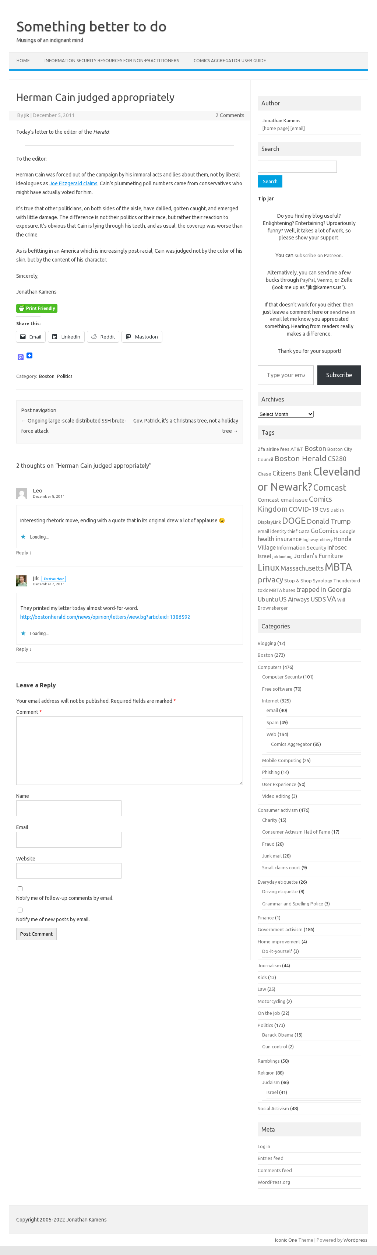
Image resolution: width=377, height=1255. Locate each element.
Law (262, 989)
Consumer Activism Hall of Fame (296, 831)
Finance (266, 917)
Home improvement (279, 941)
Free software (277, 688)
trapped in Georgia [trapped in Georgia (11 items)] (323, 589)
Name (22, 796)
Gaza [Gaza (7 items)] (304, 531)
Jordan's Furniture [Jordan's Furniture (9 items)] (318, 556)
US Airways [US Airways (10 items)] (294, 599)
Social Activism (273, 1108)
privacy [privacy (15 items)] (270, 579)
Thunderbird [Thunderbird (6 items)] (346, 580)
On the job (269, 1013)
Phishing (271, 772)
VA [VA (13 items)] (331, 599)
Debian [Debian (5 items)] (337, 510)
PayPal (307, 280)
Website (25, 859)
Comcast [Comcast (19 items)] (329, 487)
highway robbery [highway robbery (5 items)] (317, 539)
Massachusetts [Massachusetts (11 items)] (302, 568)
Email (22, 827)
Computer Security (282, 676)
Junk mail (272, 855)
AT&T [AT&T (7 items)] (296, 449)
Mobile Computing (282, 760)
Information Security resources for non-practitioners (112, 60)
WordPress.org (274, 1182)
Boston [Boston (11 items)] (315, 448)
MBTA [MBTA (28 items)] (338, 566)
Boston (46, 376)
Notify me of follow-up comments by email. (64, 898)
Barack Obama (277, 1034)
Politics (65, 376)
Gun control (274, 1046)
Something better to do (92, 26)
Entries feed (270, 1158)
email (272, 710)
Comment (29, 712)
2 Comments (230, 115)
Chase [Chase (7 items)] (264, 474)
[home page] (276, 128)
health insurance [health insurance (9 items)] (280, 539)
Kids (262, 977)
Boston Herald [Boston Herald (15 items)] (300, 458)
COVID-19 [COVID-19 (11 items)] (303, 509)
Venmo (324, 280)
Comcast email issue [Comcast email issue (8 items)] (283, 500)
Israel (272, 1092)
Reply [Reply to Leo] (22, 552)
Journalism (269, 965)
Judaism (271, 1082)
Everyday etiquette (278, 881)
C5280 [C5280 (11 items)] (337, 458)
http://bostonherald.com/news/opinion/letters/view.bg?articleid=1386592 (105, 617)
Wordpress (355, 1239)
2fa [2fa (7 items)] (261, 449)
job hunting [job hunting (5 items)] (282, 556)
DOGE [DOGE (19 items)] (294, 520)
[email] (297, 128)
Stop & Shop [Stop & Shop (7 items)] (298, 580)
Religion (266, 1072)
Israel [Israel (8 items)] (264, 556)
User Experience (279, 784)
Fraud (268, 843)
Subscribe (339, 375)
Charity (269, 820)
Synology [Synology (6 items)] (322, 580)
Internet (270, 700)
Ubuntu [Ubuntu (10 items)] (268, 599)
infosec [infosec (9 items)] (337, 547)
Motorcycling (271, 1001)
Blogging (267, 643)
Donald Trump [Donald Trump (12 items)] (329, 521)
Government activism (280, 929)
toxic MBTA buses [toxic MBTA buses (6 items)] (276, 590)
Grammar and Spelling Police (292, 903)
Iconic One (286, 1239)
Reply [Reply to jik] (22, 649)
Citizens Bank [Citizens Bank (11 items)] (292, 473)
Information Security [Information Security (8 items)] (301, 547)
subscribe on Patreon (318, 255)
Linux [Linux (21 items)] (268, 567)
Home (23, 60)
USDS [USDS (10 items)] (318, 599)
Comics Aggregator (291, 744)
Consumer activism (278, 810)
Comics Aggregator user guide (230, 60)
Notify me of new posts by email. (53, 919)
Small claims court (281, 867)
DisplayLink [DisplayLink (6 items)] (269, 522)
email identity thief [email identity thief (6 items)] (277, 531)
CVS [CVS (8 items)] (325, 509)
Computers (270, 667)
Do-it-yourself (277, 951)
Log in (264, 1146)
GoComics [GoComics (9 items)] (324, 530)
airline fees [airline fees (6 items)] (277, 449)
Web (271, 734)
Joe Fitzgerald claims (73, 183)
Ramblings (269, 1060)
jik (26, 115)
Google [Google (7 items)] (347, 531)
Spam (273, 722)
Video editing (276, 796)
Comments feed (275, 1170)
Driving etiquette (280, 891)
